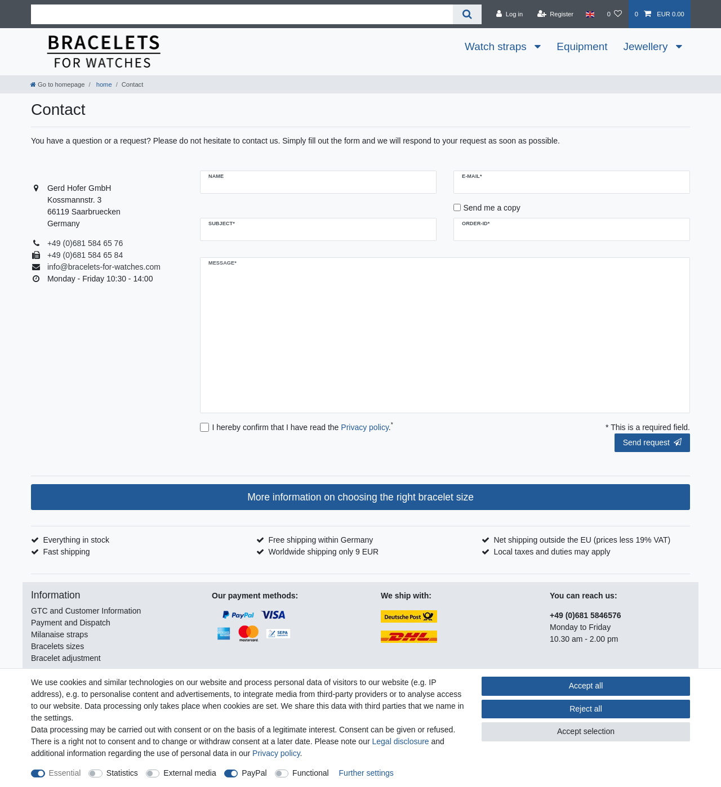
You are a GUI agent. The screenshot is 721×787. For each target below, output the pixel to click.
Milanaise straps (59, 634)
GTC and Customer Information (86, 610)
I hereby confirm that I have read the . (302, 427)
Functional (310, 772)
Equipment (582, 46)
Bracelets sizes (57, 646)
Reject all (585, 708)
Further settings (366, 772)
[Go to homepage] (57, 84)
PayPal (254, 772)
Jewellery (647, 46)
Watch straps (497, 46)
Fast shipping (66, 551)
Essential (65, 772)
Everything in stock (76, 539)
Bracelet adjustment (66, 658)
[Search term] (242, 14)
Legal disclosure (400, 741)
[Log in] (509, 14)
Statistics (122, 772)
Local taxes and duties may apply (551, 551)
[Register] (555, 14)
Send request (652, 442)
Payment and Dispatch (70, 622)
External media (189, 772)
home (103, 84)
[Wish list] (614, 14)
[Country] (590, 14)
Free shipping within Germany (320, 539)
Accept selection (586, 731)
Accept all (586, 685)
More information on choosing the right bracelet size (360, 497)
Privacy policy (276, 753)
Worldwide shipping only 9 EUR (323, 551)
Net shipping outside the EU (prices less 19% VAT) (581, 539)
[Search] (467, 14)
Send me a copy (492, 207)
